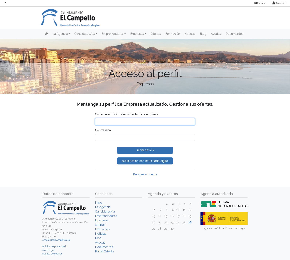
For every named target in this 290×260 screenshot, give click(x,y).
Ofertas (156, 33)
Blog (203, 33)
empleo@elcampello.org (56, 240)
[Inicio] (46, 34)
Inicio (98, 202)
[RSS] (5, 3)
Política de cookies (52, 253)
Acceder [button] (278, 3)
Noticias (189, 33)
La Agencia (102, 207)
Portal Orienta (104, 251)
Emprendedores (106, 216)
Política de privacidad (54, 246)
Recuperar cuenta (145, 174)
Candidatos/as (105, 211)
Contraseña (103, 130)
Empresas (102, 220)
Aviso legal (48, 250)
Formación (172, 33)
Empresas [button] (137, 33)
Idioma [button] (260, 3)
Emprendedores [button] (113, 33)
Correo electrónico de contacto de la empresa (126, 114)
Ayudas (216, 33)
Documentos (234, 33)
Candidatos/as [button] (84, 33)
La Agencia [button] (60, 33)
